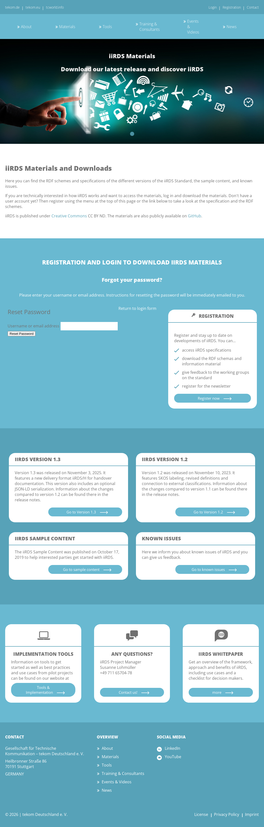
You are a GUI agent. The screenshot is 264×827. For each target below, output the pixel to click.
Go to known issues (208, 569)
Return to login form (137, 308)
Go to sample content (81, 569)
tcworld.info (55, 7)
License (201, 814)
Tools (107, 26)
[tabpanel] (132, 91)
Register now (209, 398)
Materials (67, 26)
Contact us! (128, 692)
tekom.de (12, 7)
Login (213, 7)
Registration (232, 7)
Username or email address (63, 326)
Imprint (252, 814)
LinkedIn (172, 748)
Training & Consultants (149, 26)
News (231, 26)
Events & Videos (117, 782)
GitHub (194, 216)
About (26, 26)
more (216, 692)
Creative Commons (69, 216)
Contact (253, 7)
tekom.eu (33, 7)
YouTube (173, 756)
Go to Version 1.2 (208, 511)
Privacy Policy (226, 814)
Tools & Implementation (39, 690)
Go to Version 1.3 (81, 511)
